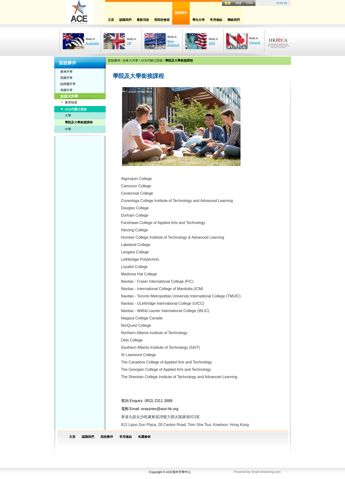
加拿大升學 (69, 96)
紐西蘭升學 (68, 84)
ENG (249, 3)
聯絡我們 (233, 20)
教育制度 (71, 102)
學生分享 (198, 20)
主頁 (111, 20)
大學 (68, 115)
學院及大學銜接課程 (79, 122)
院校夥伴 (114, 60)
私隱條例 (144, 437)
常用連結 (216, 20)
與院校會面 (162, 20)
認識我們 (125, 20)
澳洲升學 (66, 71)
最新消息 (143, 20)
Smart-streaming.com (266, 472)
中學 (68, 129)
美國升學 (66, 90)
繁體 (227, 3)
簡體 (238, 3)
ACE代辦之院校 (76, 109)
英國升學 (66, 78)
